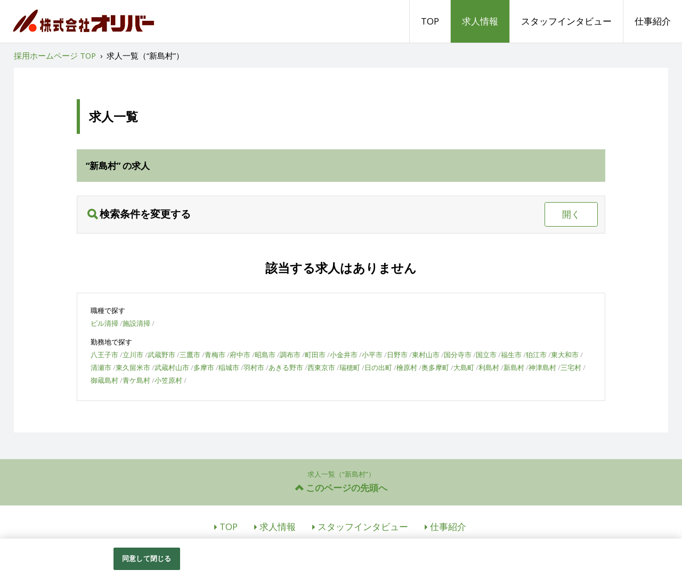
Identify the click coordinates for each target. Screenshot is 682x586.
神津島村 (542, 367)
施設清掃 (136, 323)
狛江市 (536, 354)
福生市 (511, 354)
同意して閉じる (146, 558)
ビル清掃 (104, 323)
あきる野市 (286, 367)
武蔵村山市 (172, 367)
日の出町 (378, 367)
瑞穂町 (349, 367)
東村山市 (426, 354)
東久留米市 (133, 367)
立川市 (133, 354)
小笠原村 (168, 380)
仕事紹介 (653, 21)
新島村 (514, 367)
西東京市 (321, 367)
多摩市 (203, 367)
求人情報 (480, 21)
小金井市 (344, 354)
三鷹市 (190, 354)
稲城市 (228, 367)
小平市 (372, 354)
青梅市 (215, 354)
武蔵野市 (161, 354)
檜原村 (406, 367)
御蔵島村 (104, 380)
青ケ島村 (136, 380)
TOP (430, 21)
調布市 (290, 354)
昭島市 (265, 354)
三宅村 (571, 367)
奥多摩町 (435, 367)
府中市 (240, 354)
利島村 (488, 367)
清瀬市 (101, 367)
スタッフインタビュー (566, 21)
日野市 (397, 354)
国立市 (486, 354)
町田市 (315, 354)
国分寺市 (458, 354)
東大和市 (565, 354)
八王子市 (104, 354)
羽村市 (253, 367)
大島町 (463, 367)
